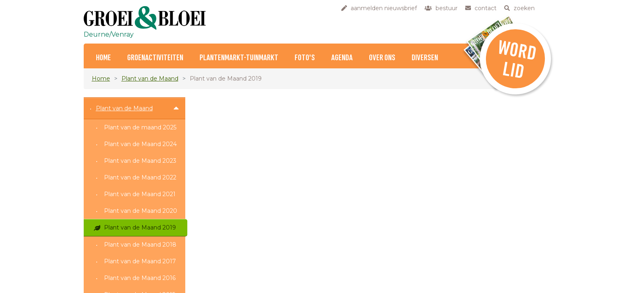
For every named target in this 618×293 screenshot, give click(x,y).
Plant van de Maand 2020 (140, 210)
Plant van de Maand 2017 (140, 261)
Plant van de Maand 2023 (140, 160)
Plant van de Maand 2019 (140, 227)
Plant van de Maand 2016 (140, 278)
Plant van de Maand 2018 (140, 244)
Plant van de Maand (149, 78)
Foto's (305, 58)
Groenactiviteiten (155, 58)
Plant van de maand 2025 (140, 127)
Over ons (382, 58)
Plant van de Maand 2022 (140, 177)
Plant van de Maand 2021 (140, 194)
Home (103, 58)
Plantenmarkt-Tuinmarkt (238, 58)
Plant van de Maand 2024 (140, 144)
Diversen (425, 58)
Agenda (342, 58)
